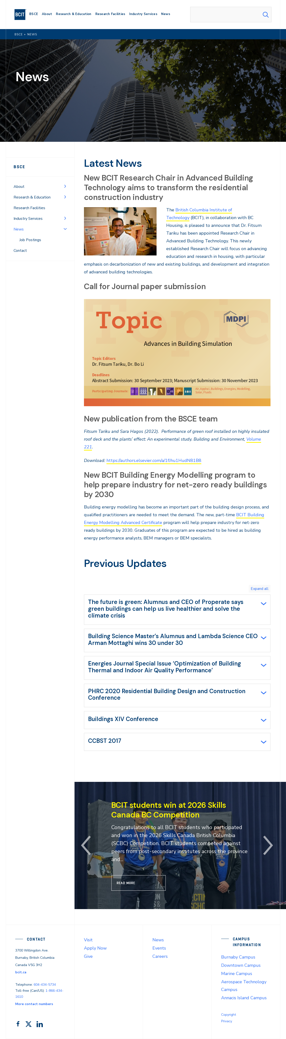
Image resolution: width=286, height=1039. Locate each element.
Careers (160, 956)
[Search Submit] (265, 14)
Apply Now (95, 948)
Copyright (228, 1014)
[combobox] (230, 14)
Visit (88, 940)
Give (88, 956)
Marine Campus (236, 973)
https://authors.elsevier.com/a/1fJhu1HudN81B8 (153, 460)
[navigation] (22, 14)
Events (159, 948)
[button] (86, 845)
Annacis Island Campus (244, 998)
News (158, 940)
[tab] (177, 610)
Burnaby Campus (238, 957)
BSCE (19, 166)
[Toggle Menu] (65, 186)
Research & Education (32, 197)
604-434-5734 (45, 984)
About (19, 186)
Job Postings (30, 240)
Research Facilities (29, 208)
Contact (20, 250)
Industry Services (28, 218)
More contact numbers (34, 1004)
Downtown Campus (241, 965)
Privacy (226, 1021)
